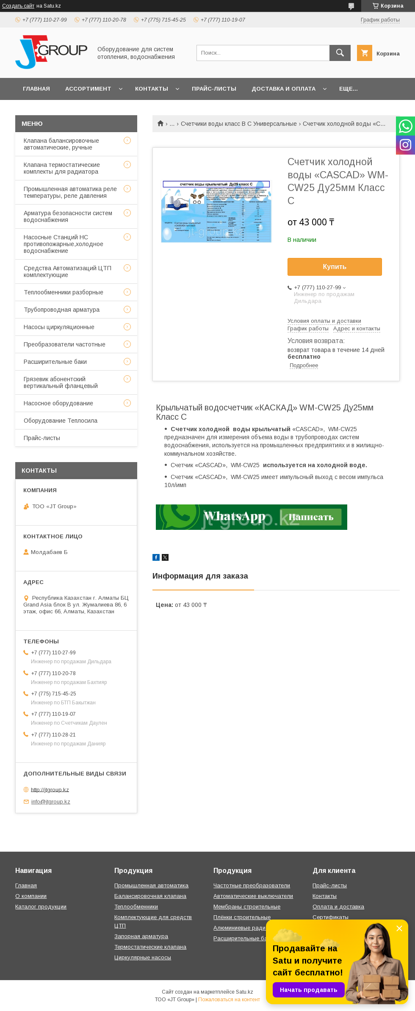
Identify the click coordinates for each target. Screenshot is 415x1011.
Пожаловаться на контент (229, 1000)
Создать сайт (18, 6)
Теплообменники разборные (63, 292)
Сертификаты (331, 917)
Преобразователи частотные (64, 344)
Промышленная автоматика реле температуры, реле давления (70, 192)
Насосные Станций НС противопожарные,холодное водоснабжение (63, 244)
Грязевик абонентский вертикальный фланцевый (61, 382)
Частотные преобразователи (251, 885)
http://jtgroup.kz (50, 789)
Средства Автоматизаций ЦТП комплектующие (67, 271)
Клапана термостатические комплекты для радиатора (62, 168)
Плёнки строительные (242, 917)
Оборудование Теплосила (60, 420)
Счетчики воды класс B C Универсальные (239, 123)
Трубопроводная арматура (62, 309)
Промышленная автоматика (151, 885)
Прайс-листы (214, 89)
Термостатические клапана (150, 947)
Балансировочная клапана (150, 896)
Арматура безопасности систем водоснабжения (68, 216)
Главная (36, 89)
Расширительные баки (55, 361)
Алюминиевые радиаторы (247, 928)
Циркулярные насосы (142, 957)
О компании (31, 896)
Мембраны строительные (246, 906)
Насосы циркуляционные (59, 327)
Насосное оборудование (58, 403)
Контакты (151, 89)
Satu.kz (244, 992)
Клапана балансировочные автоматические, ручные (61, 144)
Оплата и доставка (338, 906)
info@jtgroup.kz (50, 801)
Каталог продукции (40, 906)
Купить (335, 266)
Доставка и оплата (283, 89)
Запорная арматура (141, 936)
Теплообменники (136, 906)
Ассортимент (88, 89)
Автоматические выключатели (253, 896)
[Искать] (340, 53)
